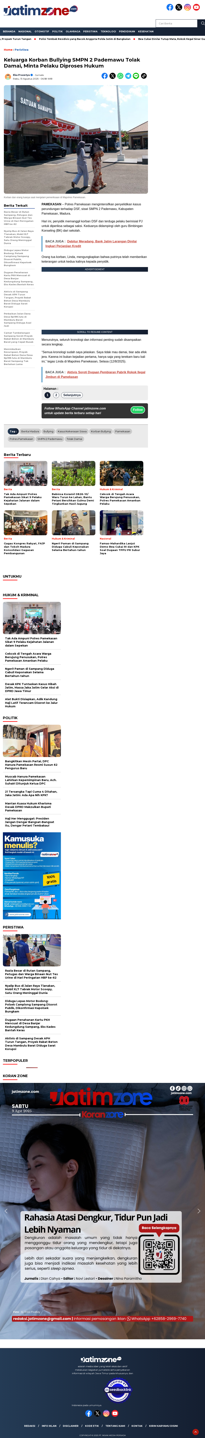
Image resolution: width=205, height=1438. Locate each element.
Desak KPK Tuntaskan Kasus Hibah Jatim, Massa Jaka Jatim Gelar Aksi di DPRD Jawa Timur (32, 687)
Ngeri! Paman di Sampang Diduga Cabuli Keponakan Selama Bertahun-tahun (29, 672)
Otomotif (42, 31)
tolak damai (74, 438)
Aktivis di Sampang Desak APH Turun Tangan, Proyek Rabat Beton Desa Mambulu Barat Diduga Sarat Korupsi (31, 1044)
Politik (57, 31)
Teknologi (108, 31)
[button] (6, 1211)
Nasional (25, 31)
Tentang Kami (115, 1425)
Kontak (137, 1425)
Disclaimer (71, 1425)
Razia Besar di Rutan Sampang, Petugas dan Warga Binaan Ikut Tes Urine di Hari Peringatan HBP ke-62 (31, 974)
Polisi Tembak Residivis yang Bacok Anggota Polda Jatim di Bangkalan (87, 39)
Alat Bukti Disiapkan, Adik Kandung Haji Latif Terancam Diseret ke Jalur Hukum (31, 702)
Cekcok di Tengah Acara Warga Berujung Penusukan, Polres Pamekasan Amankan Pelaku (28, 657)
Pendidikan (127, 31)
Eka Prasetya (21, 75)
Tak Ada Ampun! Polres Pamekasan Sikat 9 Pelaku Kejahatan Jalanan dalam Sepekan (31, 642)
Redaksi (29, 1425)
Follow (138, 409)
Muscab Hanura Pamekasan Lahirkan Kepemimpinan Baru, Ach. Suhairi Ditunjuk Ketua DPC (31, 780)
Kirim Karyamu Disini (163, 1425)
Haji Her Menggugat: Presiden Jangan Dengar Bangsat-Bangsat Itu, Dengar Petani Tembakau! (29, 822)
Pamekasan (122, 431)
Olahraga (73, 31)
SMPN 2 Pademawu (50, 438)
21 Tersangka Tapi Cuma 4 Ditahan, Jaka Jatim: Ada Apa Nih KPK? (31, 793)
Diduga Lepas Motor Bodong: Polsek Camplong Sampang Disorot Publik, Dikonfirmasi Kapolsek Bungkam (31, 1006)
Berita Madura (30, 431)
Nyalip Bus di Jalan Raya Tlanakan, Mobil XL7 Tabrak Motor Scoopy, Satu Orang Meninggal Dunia (30, 989)
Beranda (9, 31)
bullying (48, 431)
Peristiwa (90, 31)
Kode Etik (92, 1425)
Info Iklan (49, 1425)
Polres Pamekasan (21, 438)
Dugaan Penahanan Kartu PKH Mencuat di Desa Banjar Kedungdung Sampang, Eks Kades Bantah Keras (30, 1025)
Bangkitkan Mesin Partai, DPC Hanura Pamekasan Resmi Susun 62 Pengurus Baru (31, 765)
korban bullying (101, 431)
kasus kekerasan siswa (72, 431)
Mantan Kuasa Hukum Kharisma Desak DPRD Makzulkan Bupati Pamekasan (28, 807)
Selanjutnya (72, 395)
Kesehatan (146, 31)
